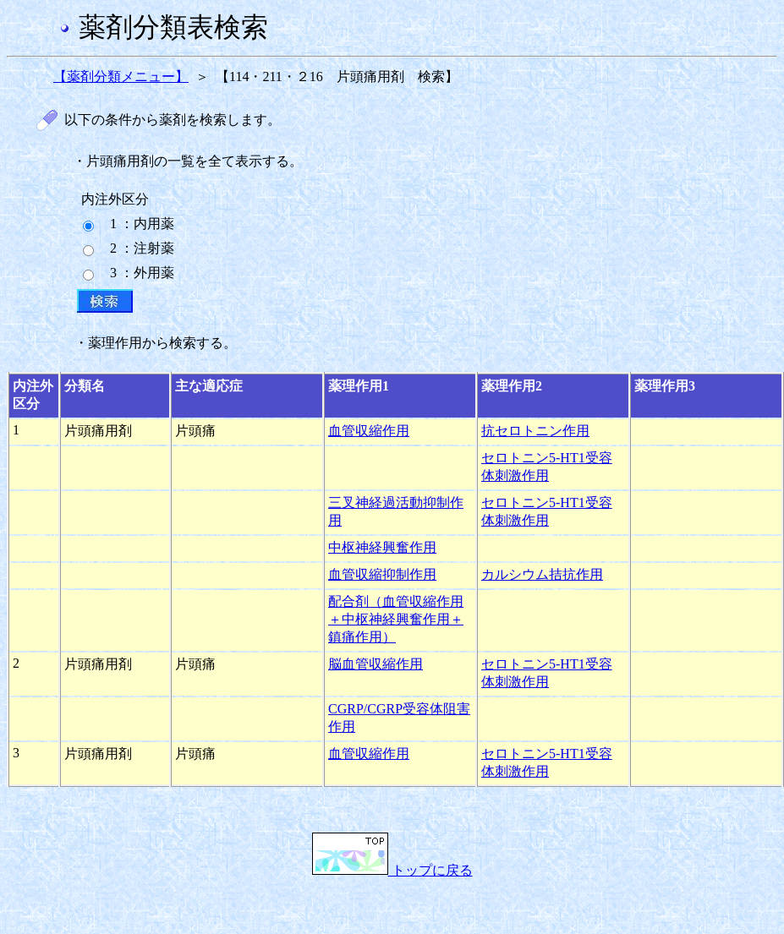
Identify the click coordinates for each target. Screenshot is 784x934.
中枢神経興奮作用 (382, 547)
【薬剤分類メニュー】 (121, 76)
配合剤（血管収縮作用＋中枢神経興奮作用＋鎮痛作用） (395, 619)
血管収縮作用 (368, 430)
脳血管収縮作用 (375, 664)
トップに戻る (392, 870)
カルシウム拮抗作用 (542, 574)
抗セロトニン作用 (535, 430)
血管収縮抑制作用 (382, 574)
